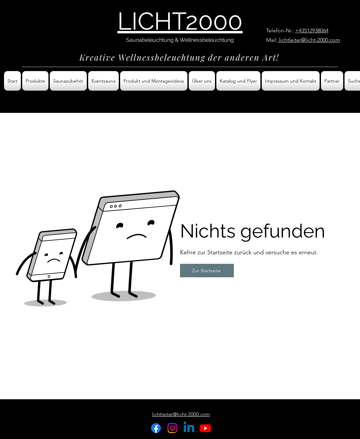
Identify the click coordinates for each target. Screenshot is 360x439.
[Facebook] (156, 428)
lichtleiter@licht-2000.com (309, 40)
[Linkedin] (188, 428)
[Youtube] (205, 428)
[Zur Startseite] (207, 270)
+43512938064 (311, 30)
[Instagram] (172, 428)
